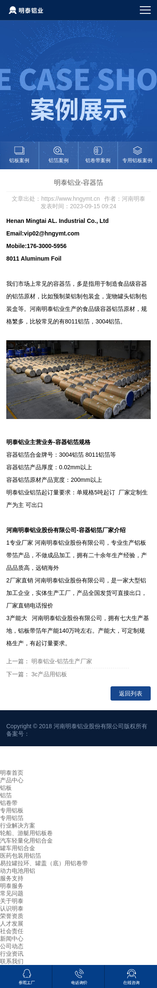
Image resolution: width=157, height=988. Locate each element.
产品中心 (11, 780)
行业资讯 (11, 953)
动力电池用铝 (17, 870)
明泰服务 (11, 885)
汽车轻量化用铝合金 (26, 840)
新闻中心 (11, 938)
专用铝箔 (11, 818)
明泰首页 (11, 772)
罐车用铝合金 (17, 848)
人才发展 (11, 923)
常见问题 (11, 893)
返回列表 (130, 693)
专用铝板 (11, 810)
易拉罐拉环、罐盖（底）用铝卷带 (44, 863)
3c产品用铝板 (49, 674)
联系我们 (11, 961)
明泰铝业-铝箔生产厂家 (61, 661)
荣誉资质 (11, 916)
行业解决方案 (17, 825)
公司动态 (11, 946)
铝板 (6, 787)
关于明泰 (11, 900)
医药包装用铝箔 (20, 855)
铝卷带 (9, 802)
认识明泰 (11, 908)
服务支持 (11, 878)
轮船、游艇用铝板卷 (26, 833)
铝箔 (6, 795)
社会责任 (11, 931)
